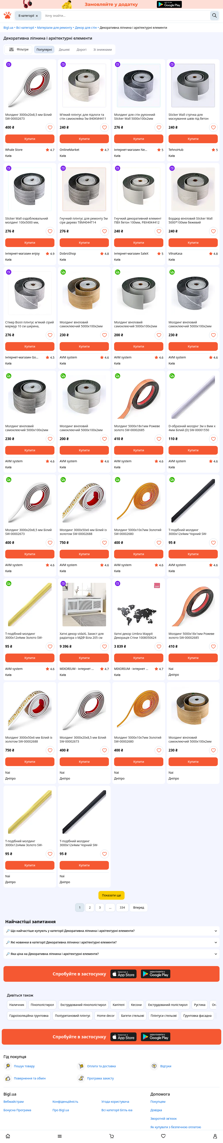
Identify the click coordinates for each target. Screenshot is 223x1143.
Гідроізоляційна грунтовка (28, 1016)
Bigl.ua (8, 27)
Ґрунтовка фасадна (197, 1016)
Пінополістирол (42, 1005)
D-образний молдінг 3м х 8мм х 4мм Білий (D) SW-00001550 (192, 428)
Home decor (106, 1016)
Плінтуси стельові (164, 1016)
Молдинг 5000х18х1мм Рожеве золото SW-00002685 (137, 428)
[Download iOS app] (123, 974)
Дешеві (64, 49)
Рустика (199, 1005)
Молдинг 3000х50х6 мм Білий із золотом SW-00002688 (83, 532)
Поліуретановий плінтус (72, 1016)
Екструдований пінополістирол (83, 1005)
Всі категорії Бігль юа (116, 1110)
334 (122, 907)
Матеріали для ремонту (54, 27)
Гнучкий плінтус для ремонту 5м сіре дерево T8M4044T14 (84, 220)
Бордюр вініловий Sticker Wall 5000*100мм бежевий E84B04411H (191, 220)
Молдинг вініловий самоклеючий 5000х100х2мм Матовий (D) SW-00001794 (81, 428)
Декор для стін (86, 27)
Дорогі (81, 49)
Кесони (136, 1005)
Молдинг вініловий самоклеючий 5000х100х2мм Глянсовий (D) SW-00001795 (135, 324)
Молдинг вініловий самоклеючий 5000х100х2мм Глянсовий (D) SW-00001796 (190, 324)
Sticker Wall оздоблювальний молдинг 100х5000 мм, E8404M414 (26, 220)
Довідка (156, 1110)
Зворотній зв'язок (163, 1118)
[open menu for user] (215, 1136)
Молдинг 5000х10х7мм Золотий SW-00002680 (137, 532)
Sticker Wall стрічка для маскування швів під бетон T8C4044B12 (189, 117)
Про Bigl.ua (60, 1110)
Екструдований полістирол (168, 1005)
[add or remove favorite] (50, 127)
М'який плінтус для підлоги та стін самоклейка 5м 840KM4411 (83, 117)
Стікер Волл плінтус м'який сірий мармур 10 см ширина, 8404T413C (29, 324)
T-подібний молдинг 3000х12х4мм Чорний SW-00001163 (188, 532)
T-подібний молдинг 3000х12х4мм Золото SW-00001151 (24, 636)
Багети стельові (132, 1016)
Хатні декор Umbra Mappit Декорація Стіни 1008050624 (135, 636)
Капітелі (118, 1005)
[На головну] (7, 17)
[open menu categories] (59, 1136)
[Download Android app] (155, 974)
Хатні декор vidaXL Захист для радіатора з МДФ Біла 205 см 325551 (82, 636)
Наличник (16, 1005)
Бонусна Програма (17, 1110)
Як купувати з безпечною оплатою (175, 1127)
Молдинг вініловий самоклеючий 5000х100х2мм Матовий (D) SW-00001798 (81, 324)
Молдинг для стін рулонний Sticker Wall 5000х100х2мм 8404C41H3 (134, 117)
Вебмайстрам (13, 1101)
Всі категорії (25, 27)
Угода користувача (115, 1101)
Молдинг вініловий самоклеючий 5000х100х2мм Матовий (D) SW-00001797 (26, 428)
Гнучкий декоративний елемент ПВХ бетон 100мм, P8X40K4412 (137, 220)
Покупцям (158, 1101)
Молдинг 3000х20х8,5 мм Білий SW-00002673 (28, 117)
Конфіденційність (65, 1101)
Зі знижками (102, 49)
